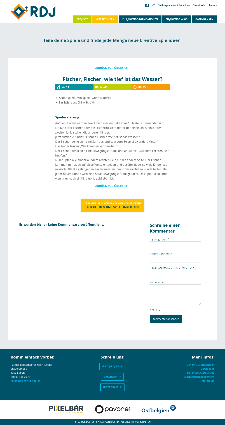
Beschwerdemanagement (199, 376)
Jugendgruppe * (159, 239)
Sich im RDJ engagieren (200, 364)
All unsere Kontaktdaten (26, 380)
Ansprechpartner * (161, 253)
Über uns (212, 5)
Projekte (82, 19)
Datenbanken (204, 19)
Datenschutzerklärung (200, 372)
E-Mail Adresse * (172, 268)
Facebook (110, 376)
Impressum (207, 380)
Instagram (110, 387)
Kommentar (157, 282)
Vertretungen (105, 19)
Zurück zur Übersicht (112, 68)
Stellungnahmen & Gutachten (174, 5)
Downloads (199, 5)
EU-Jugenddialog (177, 19)
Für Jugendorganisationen (140, 19)
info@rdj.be (110, 366)
